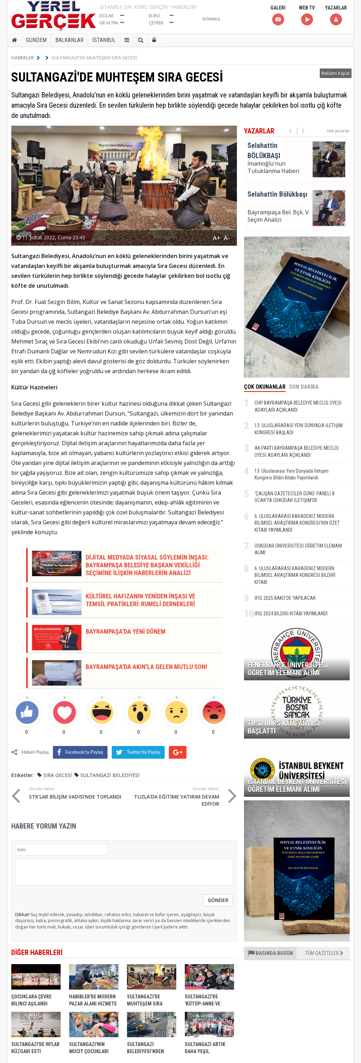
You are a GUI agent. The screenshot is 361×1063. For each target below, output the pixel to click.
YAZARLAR (336, 15)
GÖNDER (218, 900)
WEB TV (307, 15)
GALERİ (278, 15)
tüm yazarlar (338, 131)
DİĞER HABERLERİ (36, 952)
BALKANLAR (69, 40)
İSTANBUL (104, 40)
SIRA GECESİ (57, 775)
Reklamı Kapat (336, 73)
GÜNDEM (36, 40)
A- (227, 238)
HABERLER (25, 57)
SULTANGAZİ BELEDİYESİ (110, 775)
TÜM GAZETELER (324, 953)
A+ (216, 238)
